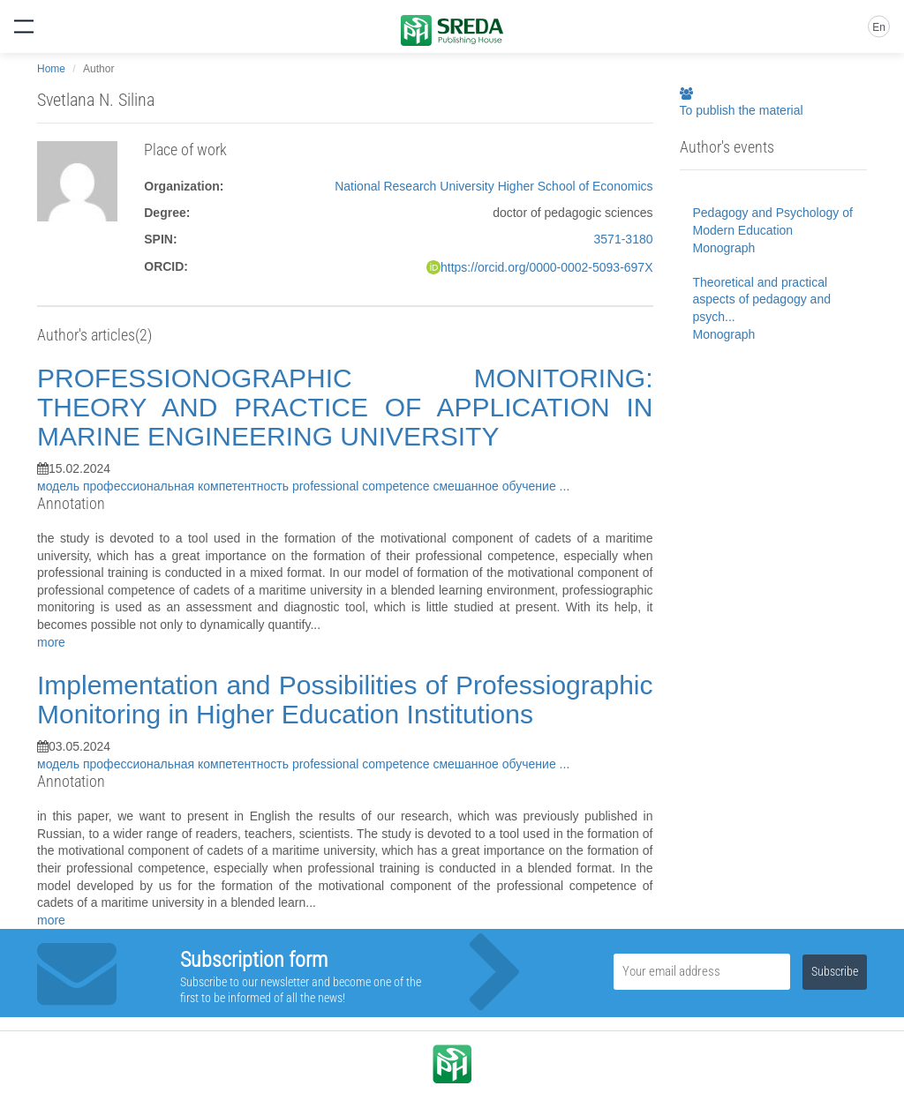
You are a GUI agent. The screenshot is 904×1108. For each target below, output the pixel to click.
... (565, 486)
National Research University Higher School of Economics (493, 186)
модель (60, 486)
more (51, 642)
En (878, 27)
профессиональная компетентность (187, 486)
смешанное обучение (496, 486)
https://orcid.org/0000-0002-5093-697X (547, 267)
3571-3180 (623, 239)
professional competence (362, 486)
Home (51, 69)
